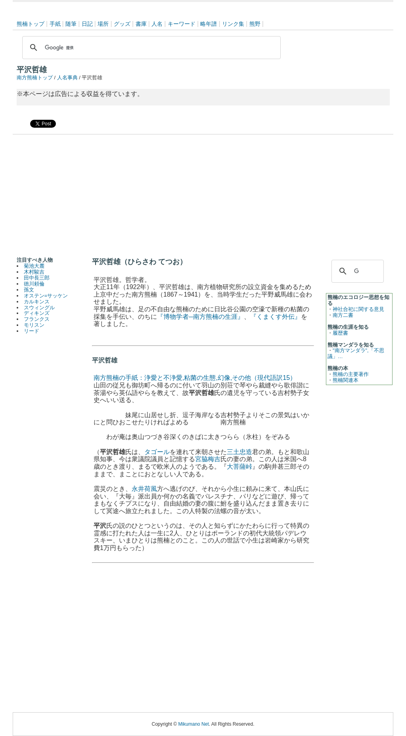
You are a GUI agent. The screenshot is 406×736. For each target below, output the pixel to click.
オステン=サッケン (46, 296)
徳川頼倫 (34, 284)
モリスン (34, 325)
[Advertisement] (203, 193)
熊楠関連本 (345, 380)
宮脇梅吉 (207, 459)
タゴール (157, 451)
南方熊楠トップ (35, 77)
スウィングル (39, 307)
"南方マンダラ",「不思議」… (355, 353)
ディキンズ (37, 313)
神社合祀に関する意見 (358, 309)
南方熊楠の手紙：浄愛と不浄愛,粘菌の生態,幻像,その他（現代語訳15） (195, 377)
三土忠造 (239, 451)
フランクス (37, 319)
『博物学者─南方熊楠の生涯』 (200, 316)
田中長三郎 (37, 278)
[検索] (150, 47)
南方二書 (343, 315)
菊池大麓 (34, 266)
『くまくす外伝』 (275, 316)
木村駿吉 (34, 272)
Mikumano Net (193, 724)
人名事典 (67, 77)
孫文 (29, 290)
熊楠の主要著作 (351, 374)
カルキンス (37, 302)
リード (31, 331)
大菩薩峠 (239, 466)
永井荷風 (144, 488)
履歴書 (340, 333)
